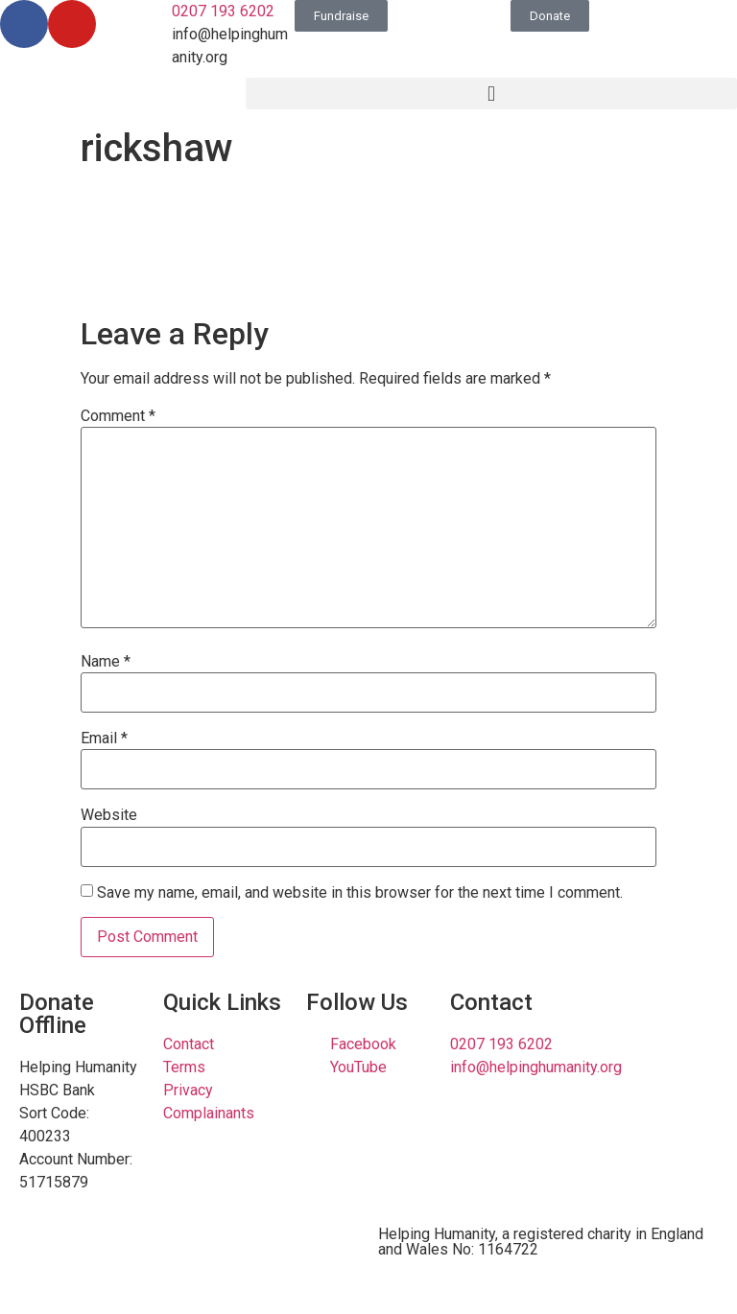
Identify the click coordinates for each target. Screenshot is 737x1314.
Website (109, 815)
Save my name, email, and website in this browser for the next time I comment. (360, 893)
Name (106, 661)
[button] (491, 93)
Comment (118, 416)
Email (104, 738)
